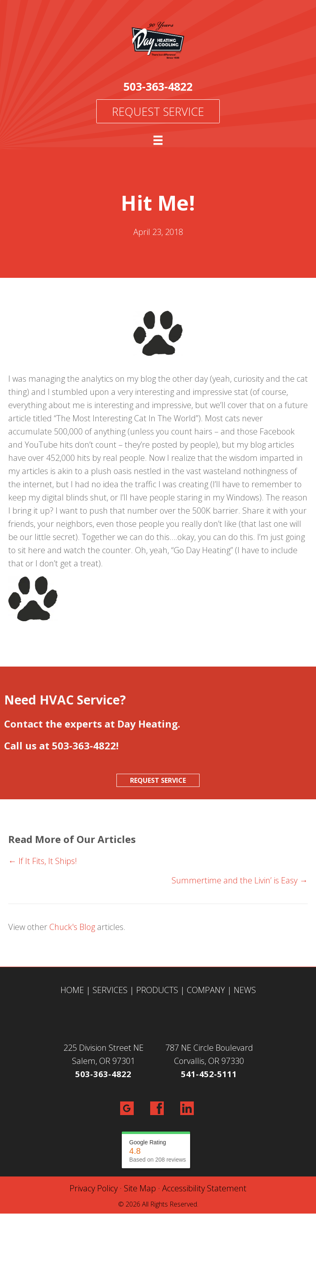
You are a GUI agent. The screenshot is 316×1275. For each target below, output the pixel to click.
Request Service (158, 111)
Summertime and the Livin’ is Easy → (240, 880)
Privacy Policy (94, 1188)
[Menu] (158, 140)
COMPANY (206, 990)
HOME (72, 990)
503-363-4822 (158, 86)
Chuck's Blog (72, 926)
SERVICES (110, 990)
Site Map (140, 1188)
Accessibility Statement (204, 1188)
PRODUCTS (157, 990)
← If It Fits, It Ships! (42, 860)
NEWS (245, 990)
